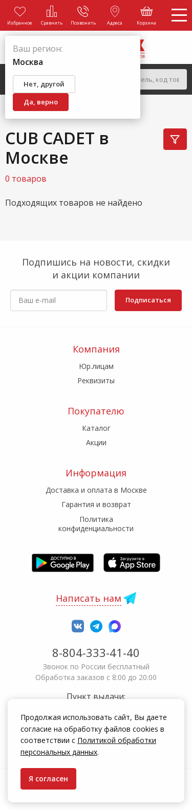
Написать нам (88, 598)
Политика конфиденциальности (96, 523)
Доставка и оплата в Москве (96, 490)
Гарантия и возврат (96, 504)
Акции (96, 442)
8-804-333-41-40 (96, 652)
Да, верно (41, 101)
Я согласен (48, 778)
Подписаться (148, 299)
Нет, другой (44, 84)
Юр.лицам (96, 366)
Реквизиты (96, 380)
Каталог (96, 428)
